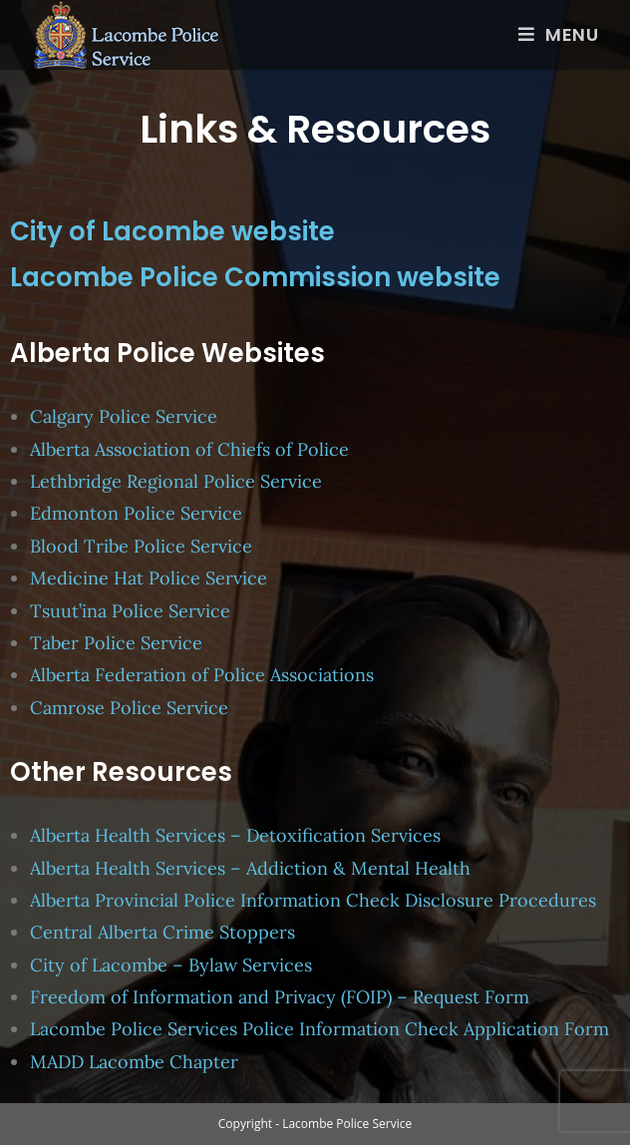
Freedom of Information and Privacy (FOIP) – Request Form (279, 996)
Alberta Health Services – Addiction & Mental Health (250, 868)
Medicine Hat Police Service (148, 578)
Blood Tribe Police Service (141, 546)
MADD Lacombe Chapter (134, 1061)
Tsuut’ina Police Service (130, 610)
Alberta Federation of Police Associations (202, 674)
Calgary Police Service (123, 416)
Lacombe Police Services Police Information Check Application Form (319, 1028)
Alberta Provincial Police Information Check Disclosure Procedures (313, 900)
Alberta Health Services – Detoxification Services (235, 835)
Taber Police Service (116, 642)
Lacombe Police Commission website (255, 277)
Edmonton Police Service (136, 513)
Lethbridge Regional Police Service (176, 481)
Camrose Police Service (129, 707)
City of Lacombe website (172, 231)
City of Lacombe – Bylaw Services (171, 965)
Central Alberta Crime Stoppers (162, 932)
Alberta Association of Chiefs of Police (192, 449)
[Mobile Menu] (558, 34)
